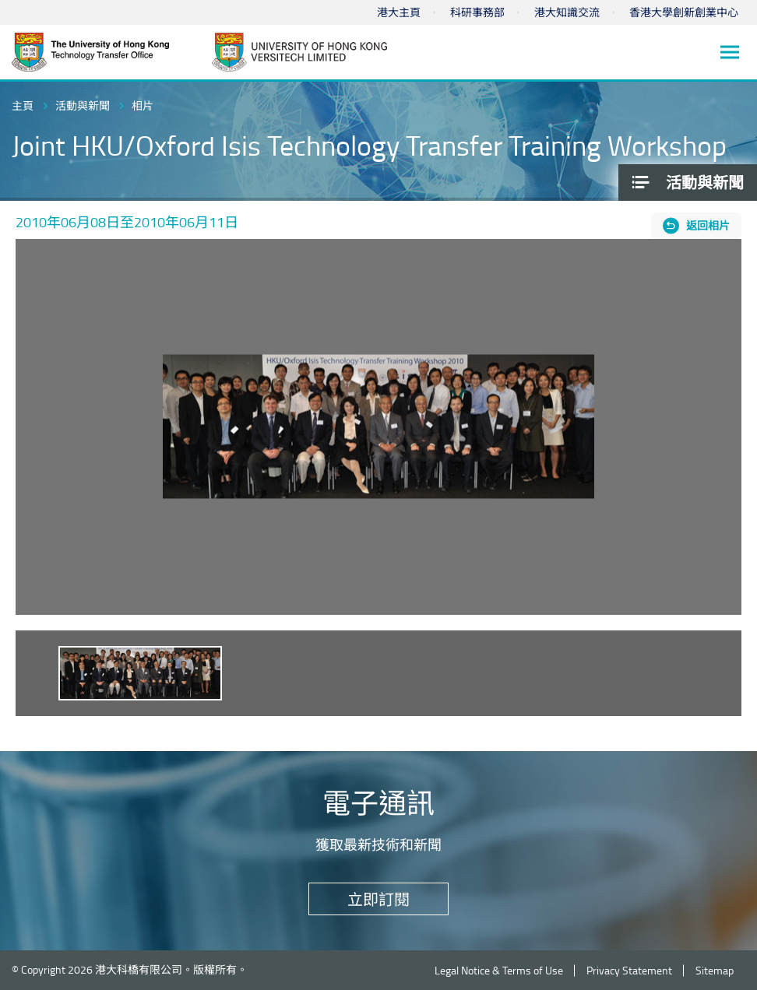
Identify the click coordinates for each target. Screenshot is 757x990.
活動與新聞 (82, 105)
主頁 (22, 105)
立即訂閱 (378, 899)
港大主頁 (399, 12)
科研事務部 (477, 12)
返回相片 (708, 225)
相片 (142, 105)
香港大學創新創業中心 (683, 12)
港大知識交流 (567, 12)
